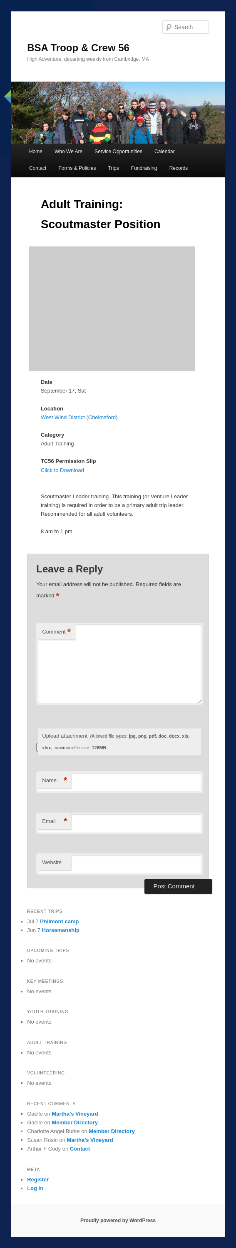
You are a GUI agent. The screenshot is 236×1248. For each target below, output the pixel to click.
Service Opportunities (118, 151)
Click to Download (62, 470)
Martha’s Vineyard (75, 1114)
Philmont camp (59, 921)
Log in (35, 1188)
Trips (113, 168)
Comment (56, 632)
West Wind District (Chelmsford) (79, 417)
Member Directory (75, 1122)
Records (178, 168)
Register (38, 1179)
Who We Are (68, 151)
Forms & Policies (77, 168)
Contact (37, 168)
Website (52, 862)
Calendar (164, 151)
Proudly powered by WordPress (118, 1220)
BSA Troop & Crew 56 (78, 47)
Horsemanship (60, 930)
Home (35, 151)
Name (54, 781)
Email (54, 821)
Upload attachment (115, 742)
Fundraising (144, 168)
